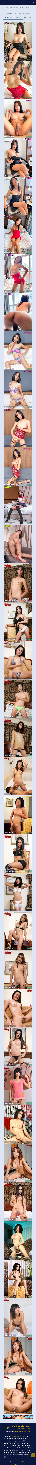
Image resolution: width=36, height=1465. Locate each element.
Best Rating (18, 13)
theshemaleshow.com (22, 1432)
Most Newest (9, 13)
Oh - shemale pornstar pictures (18, 1462)
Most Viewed (26, 13)
